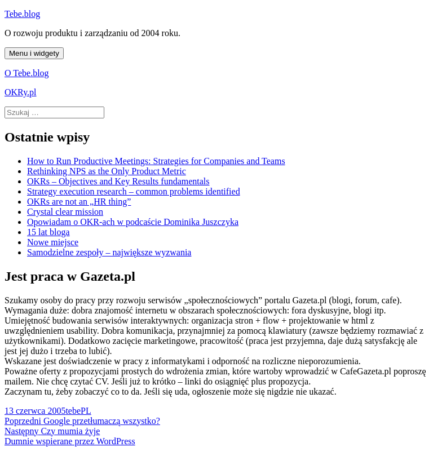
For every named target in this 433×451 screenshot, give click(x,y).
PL (86, 410)
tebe (73, 410)
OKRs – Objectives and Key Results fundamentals (118, 181)
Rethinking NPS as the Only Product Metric (106, 171)
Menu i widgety (34, 53)
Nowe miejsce (52, 242)
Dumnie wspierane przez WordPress (70, 441)
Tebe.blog (22, 14)
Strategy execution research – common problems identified (133, 191)
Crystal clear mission (65, 211)
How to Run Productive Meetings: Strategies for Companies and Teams (156, 161)
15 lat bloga (48, 232)
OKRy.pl (21, 92)
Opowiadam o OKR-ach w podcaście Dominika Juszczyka (132, 222)
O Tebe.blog (27, 73)
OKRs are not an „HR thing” (79, 201)
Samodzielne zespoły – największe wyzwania (109, 252)
